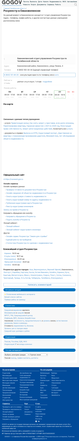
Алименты (43, 385)
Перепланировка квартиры (14, 126)
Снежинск (66, 275)
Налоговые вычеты (58, 380)
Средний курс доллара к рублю (17, 331)
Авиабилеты (56, 395)
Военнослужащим (26, 397)
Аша (31, 270)
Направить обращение (10, 419)
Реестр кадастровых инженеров (19, 206)
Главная (6, 8)
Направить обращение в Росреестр (21, 216)
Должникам (24, 392)
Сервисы (50, 4)
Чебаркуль (35, 278)
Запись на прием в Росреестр (15, 210)
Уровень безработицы (26, 318)
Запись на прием (8, 414)
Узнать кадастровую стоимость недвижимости (26, 196)
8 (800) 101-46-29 (11, 75)
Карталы (24, 272)
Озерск (46, 275)
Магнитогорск (17, 275)
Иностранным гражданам (28, 399)
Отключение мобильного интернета (20, 294)
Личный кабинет (13, 226)
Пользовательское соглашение (56, 436)
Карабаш (16, 272)
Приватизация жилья (20, 123)
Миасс (27, 275)
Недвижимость (55, 2)
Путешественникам (26, 382)
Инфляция (8, 318)
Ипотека (43, 390)
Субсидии (55, 388)
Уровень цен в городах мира (15, 328)
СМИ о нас (39, 416)
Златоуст (7, 272)
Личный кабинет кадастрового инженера (23, 230)
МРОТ (6, 315)
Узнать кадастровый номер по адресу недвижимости (28, 200)
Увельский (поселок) (12, 262)
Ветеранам (23, 395)
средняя (20, 313)
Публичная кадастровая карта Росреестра (24, 203)
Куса (67, 272)
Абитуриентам (7, 400)
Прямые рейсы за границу (14, 300)
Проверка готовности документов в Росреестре (26, 190)
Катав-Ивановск (41, 272)
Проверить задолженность (11, 409)
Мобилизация (45, 373)
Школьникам (6, 395)
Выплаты (33, 2)
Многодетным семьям (10, 380)
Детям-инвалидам (8, 388)
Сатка (58, 275)
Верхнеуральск (40, 270)
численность (19, 321)
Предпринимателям (27, 385)
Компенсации (44, 380)
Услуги (33, 4)
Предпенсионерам (8, 392)
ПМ (11, 315)
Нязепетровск (36, 275)
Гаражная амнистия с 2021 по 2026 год (43, 126)
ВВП (15, 318)
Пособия (14, 342)
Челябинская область (18, 8)
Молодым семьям (8, 383)
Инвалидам (6, 385)
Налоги (45, 2)
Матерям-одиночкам (9, 378)
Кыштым (7, 275)
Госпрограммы (57, 390)
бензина (30, 326)
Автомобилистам (26, 373)
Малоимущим (7, 375)
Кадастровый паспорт (48, 133)
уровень (46, 321)
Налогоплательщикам (27, 380)
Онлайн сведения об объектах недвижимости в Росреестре (31, 193)
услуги (69, 129)
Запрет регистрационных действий (37, 129)
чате (57, 75)
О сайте (38, 407)
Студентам (6, 397)
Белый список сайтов (13, 297)
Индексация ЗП (10, 344)
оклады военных (25, 344)
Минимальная (9, 313)
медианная (17, 310)
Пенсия (7, 342)
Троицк (17, 278)
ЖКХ (64, 2)
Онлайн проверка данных (11, 417)
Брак (42, 388)
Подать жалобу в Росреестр (18, 220)
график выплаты (23, 358)
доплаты (34, 358)
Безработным (24, 390)
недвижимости (20, 326)
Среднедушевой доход (23, 315)
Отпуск (54, 385)
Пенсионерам (7, 390)
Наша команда (40, 414)
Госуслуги (43, 395)
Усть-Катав (25, 278)
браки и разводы (20, 323)
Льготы (26, 2)
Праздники (44, 397)
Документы (41, 4)
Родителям (6, 373)
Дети (40, 2)
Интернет (55, 392)
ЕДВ (20, 342)
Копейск (7, 265)
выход (13, 358)
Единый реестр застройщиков (18, 240)
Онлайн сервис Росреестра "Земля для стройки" (26, 236)
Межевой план (52, 136)
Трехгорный (8, 278)
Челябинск (45, 278)
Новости (26, 4)
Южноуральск (10, 259)
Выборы (54, 373)
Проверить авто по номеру (11, 407)
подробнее (47, 82)
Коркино (7, 253)
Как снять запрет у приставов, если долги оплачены (52, 123)
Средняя (7, 310)
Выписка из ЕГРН (31, 133)
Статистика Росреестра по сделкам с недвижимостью (29, 243)
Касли (31, 272)
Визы (53, 375)
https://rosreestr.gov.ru (14, 179)
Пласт (52, 275)
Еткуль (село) (10, 256)
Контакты (38, 419)
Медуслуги (55, 378)
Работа (58, 4)
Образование (56, 383)
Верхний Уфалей (54, 270)
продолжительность (33, 321)
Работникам (24, 387)
